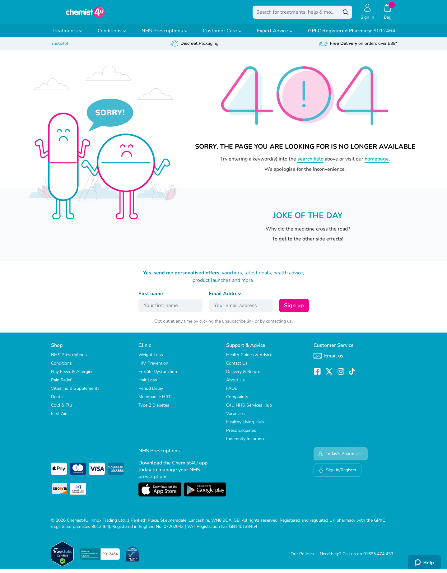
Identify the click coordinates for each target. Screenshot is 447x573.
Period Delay (150, 393)
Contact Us (237, 367)
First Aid (59, 418)
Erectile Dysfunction (157, 376)
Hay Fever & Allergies (72, 376)
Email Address (226, 298)
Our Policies (302, 558)
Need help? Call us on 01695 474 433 (356, 558)
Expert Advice (274, 35)
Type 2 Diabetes (153, 409)
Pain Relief (61, 384)
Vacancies (235, 418)
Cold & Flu (61, 409)
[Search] (346, 14)
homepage (377, 163)
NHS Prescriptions (164, 35)
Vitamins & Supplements (75, 393)
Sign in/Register (337, 474)
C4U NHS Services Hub (249, 409)
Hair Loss (147, 384)
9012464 (351, 35)
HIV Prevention (153, 367)
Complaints (237, 401)
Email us (328, 360)
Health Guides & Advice (249, 359)
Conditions (112, 35)
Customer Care (222, 35)
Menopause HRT (154, 401)
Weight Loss (150, 359)
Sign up (294, 310)
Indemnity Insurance (245, 443)
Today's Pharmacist (340, 458)
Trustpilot (59, 48)
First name (150, 298)
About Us (235, 384)
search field (310, 163)
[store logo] (85, 14)
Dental (57, 401)
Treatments (67, 35)
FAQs (231, 393)
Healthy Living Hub (245, 426)
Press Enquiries (241, 435)
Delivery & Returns (244, 376)
